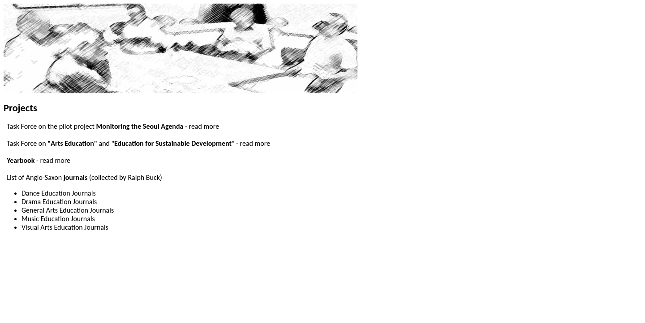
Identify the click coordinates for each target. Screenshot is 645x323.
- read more (202, 126)
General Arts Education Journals (68, 210)
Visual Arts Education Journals (65, 227)
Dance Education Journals (59, 193)
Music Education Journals (58, 218)
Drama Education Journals (59, 201)
